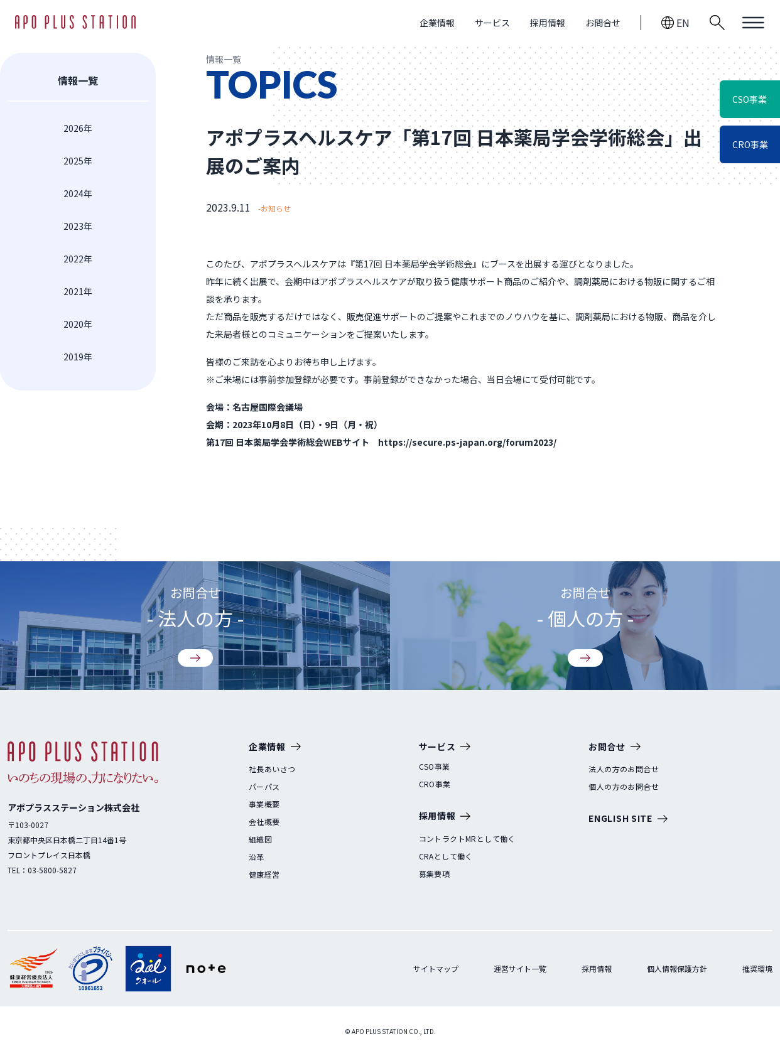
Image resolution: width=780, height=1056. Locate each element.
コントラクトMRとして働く (467, 839)
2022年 (77, 258)
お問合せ (602, 22)
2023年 (77, 226)
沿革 (256, 857)
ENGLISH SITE (627, 819)
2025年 (77, 160)
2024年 (77, 193)
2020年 (77, 324)
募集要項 (434, 874)
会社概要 (264, 822)
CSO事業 (434, 767)
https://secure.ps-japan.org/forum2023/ (467, 442)
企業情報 (437, 22)
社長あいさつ (272, 769)
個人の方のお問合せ (623, 787)
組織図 (260, 839)
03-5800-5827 (52, 870)
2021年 (77, 291)
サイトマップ (435, 968)
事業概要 (264, 804)
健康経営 (264, 875)
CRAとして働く (446, 856)
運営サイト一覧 (520, 968)
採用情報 (547, 22)
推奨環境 (757, 968)
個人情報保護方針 (677, 968)
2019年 (77, 356)
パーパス (264, 787)
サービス (492, 22)
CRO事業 (435, 784)
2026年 (77, 128)
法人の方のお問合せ (623, 769)
